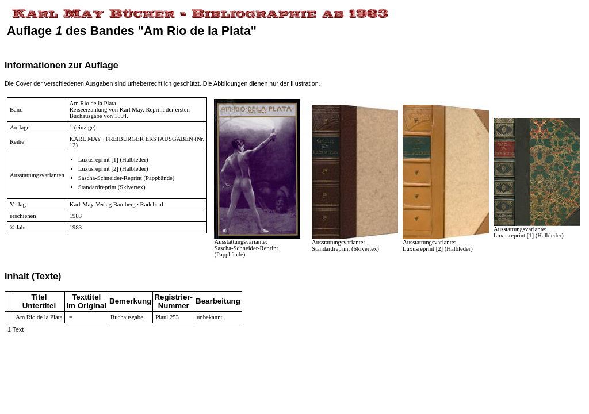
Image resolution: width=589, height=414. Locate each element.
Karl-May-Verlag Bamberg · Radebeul (116, 204)
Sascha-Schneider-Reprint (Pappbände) (126, 178)
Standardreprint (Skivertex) (112, 187)
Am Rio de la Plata (93, 103)
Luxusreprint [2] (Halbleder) (113, 169)
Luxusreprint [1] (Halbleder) (113, 159)
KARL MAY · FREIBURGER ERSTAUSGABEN (131, 139)
